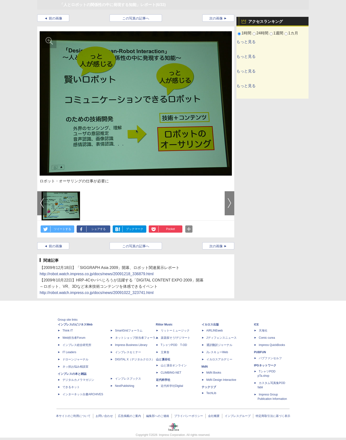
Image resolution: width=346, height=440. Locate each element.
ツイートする (62, 229)
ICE (256, 324)
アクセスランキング (265, 21)
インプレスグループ (238, 416)
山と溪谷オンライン (174, 365)
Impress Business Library (131, 345)
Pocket (170, 229)
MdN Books (213, 372)
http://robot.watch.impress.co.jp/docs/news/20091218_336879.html (97, 274)
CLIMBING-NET (171, 372)
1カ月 (293, 33)
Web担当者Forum (73, 337)
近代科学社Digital (172, 386)
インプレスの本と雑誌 (72, 374)
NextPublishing (124, 386)
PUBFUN (260, 352)
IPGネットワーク (265, 365)
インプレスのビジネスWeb (75, 324)
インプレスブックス (128, 378)
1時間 (246, 33)
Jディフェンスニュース (221, 337)
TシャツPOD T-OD (174, 345)
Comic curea (267, 337)
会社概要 (214, 416)
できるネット (71, 387)
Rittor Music (164, 324)
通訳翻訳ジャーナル (219, 345)
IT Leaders (69, 352)
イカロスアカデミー (219, 359)
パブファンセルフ (270, 358)
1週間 (278, 33)
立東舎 (165, 352)
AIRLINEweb (214, 330)
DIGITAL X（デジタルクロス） (135, 359)
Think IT (67, 330)
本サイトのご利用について (73, 416)
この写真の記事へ (135, 18)
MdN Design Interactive (221, 380)
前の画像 (55, 18)
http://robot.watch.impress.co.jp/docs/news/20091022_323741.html (97, 293)
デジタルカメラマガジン (78, 380)
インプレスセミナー (128, 352)
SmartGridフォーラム (129, 330)
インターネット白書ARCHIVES (82, 394)
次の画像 (216, 18)
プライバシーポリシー (188, 416)
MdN (205, 366)
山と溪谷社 (163, 359)
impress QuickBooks (272, 345)
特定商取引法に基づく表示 (273, 416)
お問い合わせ (104, 416)
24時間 (262, 33)
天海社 (263, 330)
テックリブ (209, 387)
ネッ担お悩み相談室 (75, 366)
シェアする (98, 229)
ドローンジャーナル (75, 359)
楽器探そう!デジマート (175, 337)
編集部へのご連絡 (157, 416)
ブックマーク (134, 229)
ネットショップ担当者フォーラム (136, 337)
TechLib (211, 393)
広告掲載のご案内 (129, 416)
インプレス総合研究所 (76, 345)
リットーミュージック (175, 330)
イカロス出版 (210, 324)
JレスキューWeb (217, 352)
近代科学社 (163, 380)
